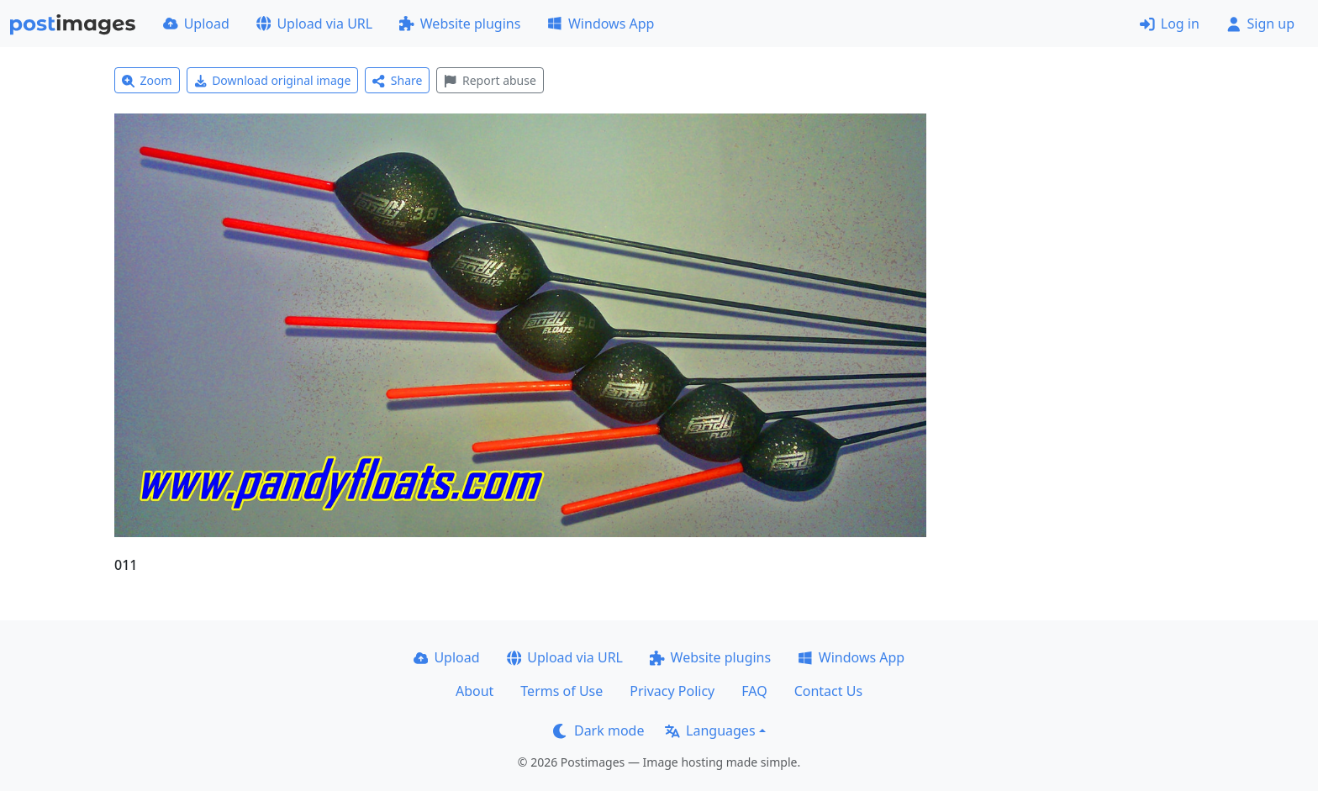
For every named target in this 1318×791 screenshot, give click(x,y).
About (474, 691)
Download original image (272, 80)
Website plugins (459, 23)
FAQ (754, 691)
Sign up (1260, 23)
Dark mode (598, 730)
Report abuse (489, 80)
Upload (196, 23)
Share (397, 80)
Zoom (147, 80)
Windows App (600, 23)
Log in (1169, 23)
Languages (710, 730)
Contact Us (828, 691)
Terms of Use (561, 691)
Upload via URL (314, 23)
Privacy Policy (672, 691)
